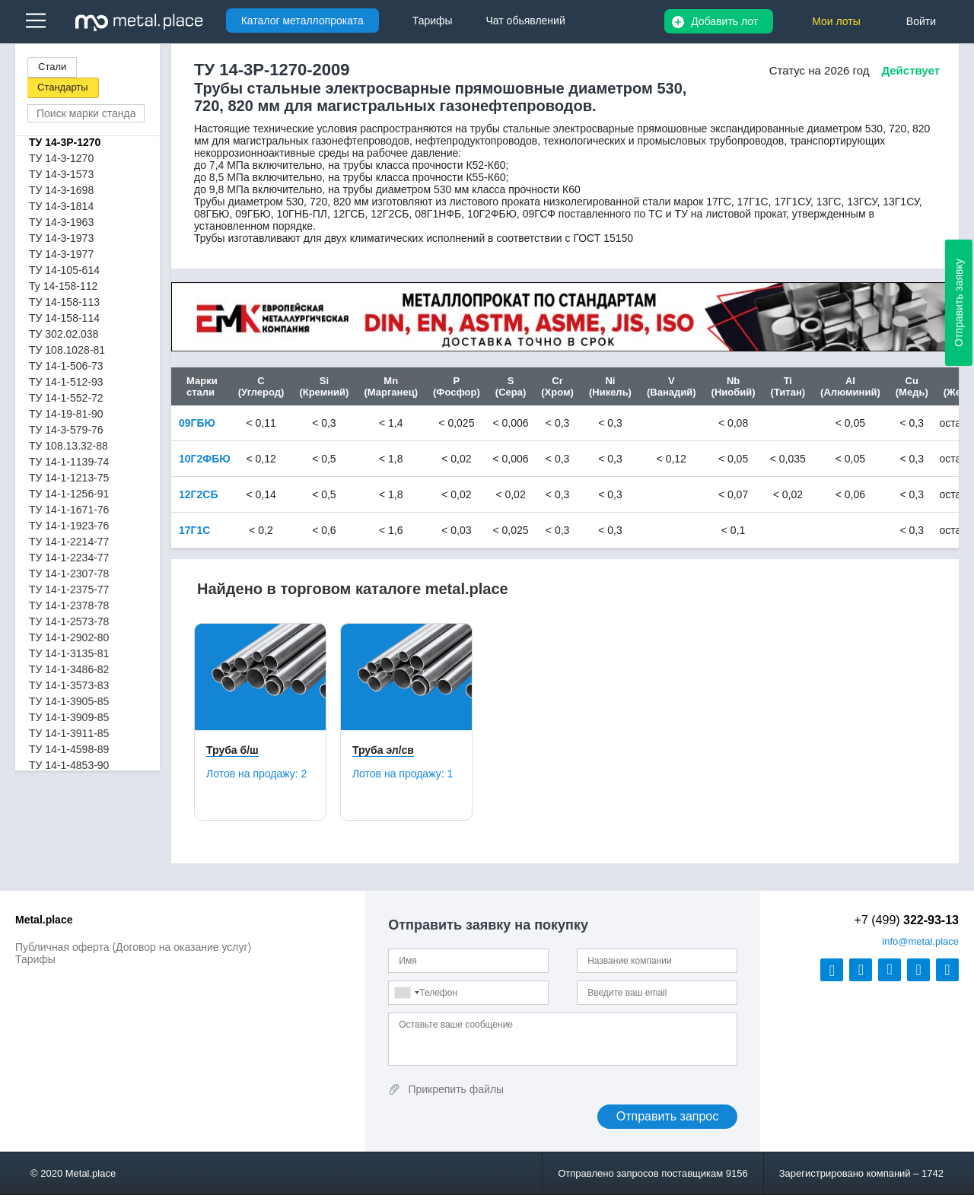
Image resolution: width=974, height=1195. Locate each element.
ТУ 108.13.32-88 (68, 446)
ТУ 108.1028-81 (67, 350)
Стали (52, 66)
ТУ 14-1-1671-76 (69, 510)
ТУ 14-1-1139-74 (69, 462)
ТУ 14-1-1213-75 (69, 478)
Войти (921, 21)
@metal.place (920, 941)
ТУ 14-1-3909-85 (69, 717)
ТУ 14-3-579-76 (66, 430)
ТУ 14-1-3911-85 (69, 733)
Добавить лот (724, 21)
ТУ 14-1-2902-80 (69, 637)
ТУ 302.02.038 (63, 334)
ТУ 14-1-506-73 (66, 366)
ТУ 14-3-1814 (61, 206)
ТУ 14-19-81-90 (66, 414)
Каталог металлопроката (302, 20)
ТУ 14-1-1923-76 (69, 526)
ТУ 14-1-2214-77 (69, 542)
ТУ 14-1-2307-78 (69, 573)
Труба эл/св (383, 750)
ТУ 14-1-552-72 (66, 398)
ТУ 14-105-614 (64, 270)
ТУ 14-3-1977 (61, 254)
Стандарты (62, 87)
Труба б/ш (232, 750)
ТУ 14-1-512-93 (66, 382)
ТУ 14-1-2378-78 (69, 605)
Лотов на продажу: (256, 774)
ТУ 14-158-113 (64, 302)
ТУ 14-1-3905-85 (69, 701)
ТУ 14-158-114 (64, 318)
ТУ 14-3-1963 (61, 222)
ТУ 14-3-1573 (61, 174)
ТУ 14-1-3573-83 (69, 685)
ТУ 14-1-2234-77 (69, 557)
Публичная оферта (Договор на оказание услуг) (133, 947)
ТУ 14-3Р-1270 (64, 142)
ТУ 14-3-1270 (61, 158)
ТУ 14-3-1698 (61, 190)
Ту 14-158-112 (63, 286)
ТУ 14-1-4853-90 (69, 765)
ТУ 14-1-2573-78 (69, 621)
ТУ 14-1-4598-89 (69, 749)
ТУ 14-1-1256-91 (69, 494)
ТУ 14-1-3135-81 (69, 653)
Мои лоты (836, 21)
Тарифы (35, 959)
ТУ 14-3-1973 (61, 238)
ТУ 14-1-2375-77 (69, 589)
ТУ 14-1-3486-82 (69, 669)
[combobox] (406, 992)
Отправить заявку (959, 303)
